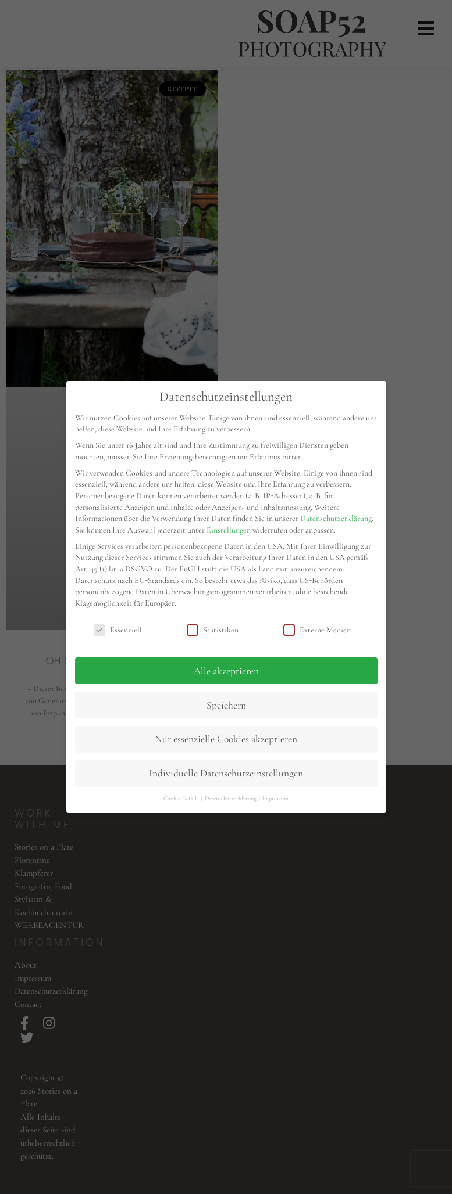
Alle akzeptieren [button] (226, 671)
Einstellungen (229, 530)
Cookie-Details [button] (181, 798)
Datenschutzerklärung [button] (231, 798)
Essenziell (118, 629)
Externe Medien (317, 629)
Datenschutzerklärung (336, 518)
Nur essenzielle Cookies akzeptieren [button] (226, 739)
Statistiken (213, 629)
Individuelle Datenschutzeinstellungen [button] (226, 773)
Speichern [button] (226, 705)
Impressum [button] (275, 798)
